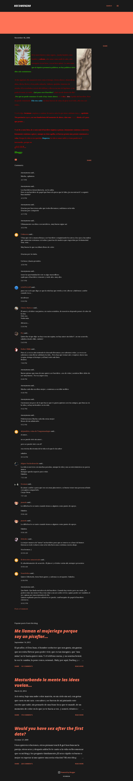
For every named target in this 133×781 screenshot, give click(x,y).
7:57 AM (24, 496)
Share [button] (105, 46)
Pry (22, 333)
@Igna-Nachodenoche (30, 463)
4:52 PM (24, 228)
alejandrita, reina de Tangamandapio (35, 431)
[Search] (109, 6)
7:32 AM (24, 478)
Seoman (24, 484)
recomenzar (22, 5)
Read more (79, 666)
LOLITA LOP (26, 287)
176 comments (27, 715)
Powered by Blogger (66, 772)
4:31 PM (24, 198)
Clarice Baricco (27, 308)
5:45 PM (24, 342)
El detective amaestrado (30, 560)
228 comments (27, 764)
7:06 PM (24, 363)
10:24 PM (24, 457)
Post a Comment (21, 609)
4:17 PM (24, 180)
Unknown (24, 234)
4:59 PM (24, 265)
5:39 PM (24, 327)
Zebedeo (24, 539)
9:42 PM (24, 409)
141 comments (27, 666)
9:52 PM (24, 425)
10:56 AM (24, 567)
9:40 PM (24, 393)
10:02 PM (24, 603)
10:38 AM (24, 553)
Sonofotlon (25, 573)
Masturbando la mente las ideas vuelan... (47, 682)
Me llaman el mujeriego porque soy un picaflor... (46, 633)
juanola (24, 502)
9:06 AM (24, 514)
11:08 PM (24, 580)
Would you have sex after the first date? (49, 731)
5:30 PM (24, 301)
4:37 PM (24, 214)
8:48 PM (24, 379)
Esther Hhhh (26, 349)
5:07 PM (24, 281)
